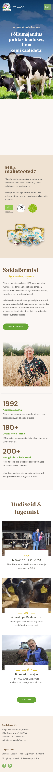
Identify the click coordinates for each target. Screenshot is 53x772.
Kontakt (40, 753)
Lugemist (29, 753)
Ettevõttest (17, 753)
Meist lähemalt (15, 326)
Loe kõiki (26, 699)
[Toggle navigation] (40, 7)
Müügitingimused (10, 758)
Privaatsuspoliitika (30, 758)
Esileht (5, 753)
